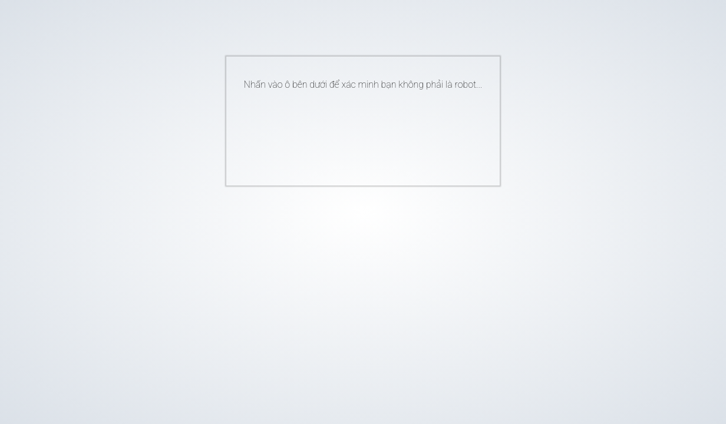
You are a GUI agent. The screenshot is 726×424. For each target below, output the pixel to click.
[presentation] (345, 133)
